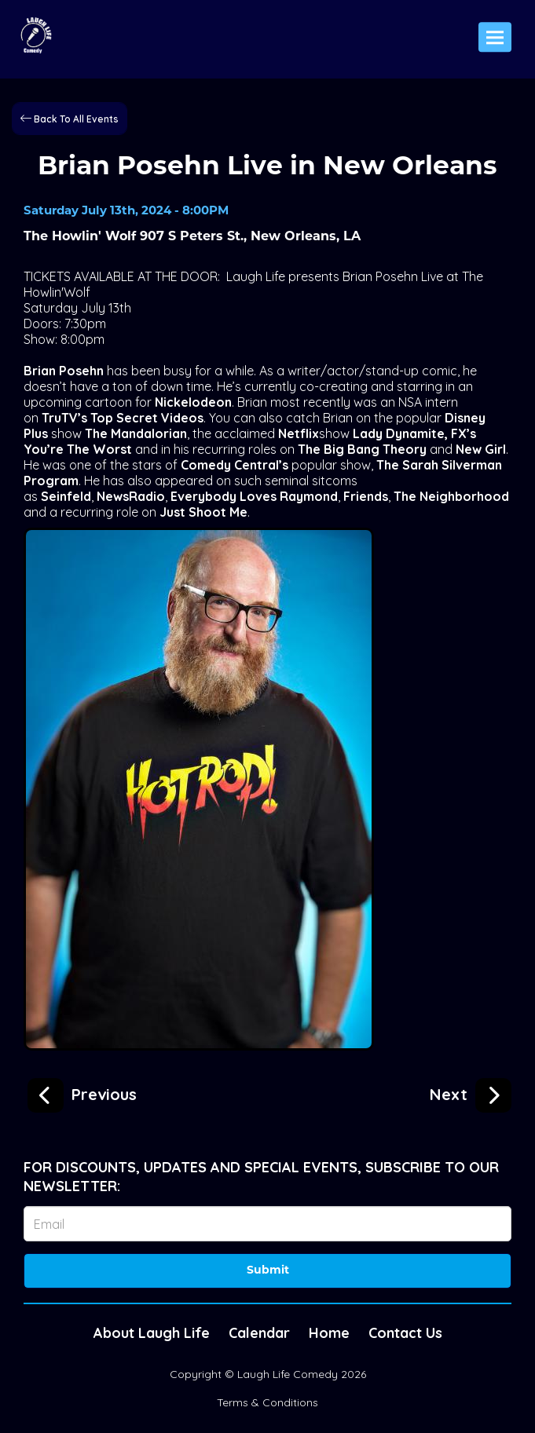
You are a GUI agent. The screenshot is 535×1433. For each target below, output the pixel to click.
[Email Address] (267, 1223)
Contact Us (405, 1333)
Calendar (259, 1333)
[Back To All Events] (69, 118)
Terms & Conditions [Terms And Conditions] (267, 1402)
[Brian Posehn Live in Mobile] (82, 1092)
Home (329, 1333)
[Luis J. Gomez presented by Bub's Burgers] (470, 1092)
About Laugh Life (151, 1333)
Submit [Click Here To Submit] (268, 1271)
